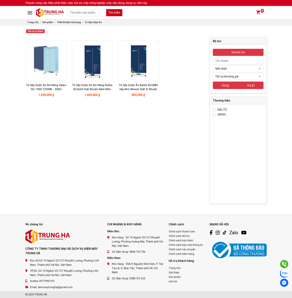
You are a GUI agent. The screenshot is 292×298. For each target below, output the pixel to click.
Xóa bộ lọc (238, 52)
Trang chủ (32, 22)
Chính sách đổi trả (179, 235)
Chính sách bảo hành (181, 240)
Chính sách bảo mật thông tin (186, 244)
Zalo (233, 232)
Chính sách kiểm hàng (181, 253)
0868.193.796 (137, 251)
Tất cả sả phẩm (35, 31)
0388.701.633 (137, 278)
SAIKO (221, 114)
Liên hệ (173, 281)
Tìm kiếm (114, 12)
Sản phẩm (47, 22)
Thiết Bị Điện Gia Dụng (69, 22)
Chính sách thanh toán (182, 231)
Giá (225, 85)
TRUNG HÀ (41, 294)
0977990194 (46, 281)
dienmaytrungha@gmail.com (55, 287)
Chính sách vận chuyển (182, 249)
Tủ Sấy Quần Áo (93, 22)
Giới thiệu (174, 272)
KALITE (222, 109)
